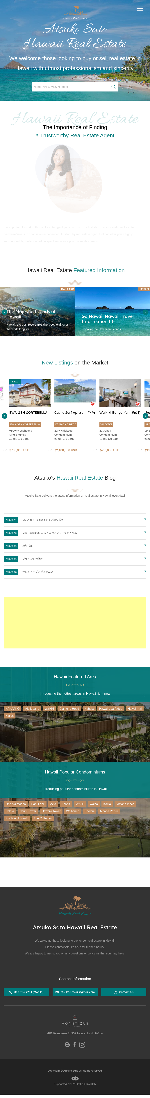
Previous (4, 312)
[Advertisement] (75, 622)
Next (145, 312)
